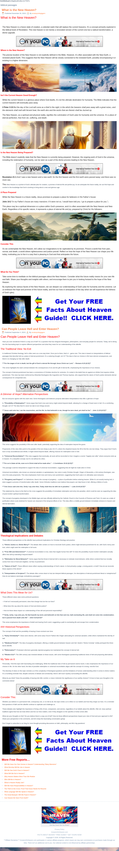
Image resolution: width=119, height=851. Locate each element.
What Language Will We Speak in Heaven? (19, 792)
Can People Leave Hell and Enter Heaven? (30, 329)
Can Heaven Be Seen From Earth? (16, 798)
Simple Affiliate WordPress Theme (67, 849)
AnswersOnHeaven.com (59, 832)
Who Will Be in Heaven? (12, 779)
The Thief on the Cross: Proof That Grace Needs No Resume (25, 789)
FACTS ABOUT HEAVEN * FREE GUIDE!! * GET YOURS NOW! (59, 835)
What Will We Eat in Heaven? (14, 773)
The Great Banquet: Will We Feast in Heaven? (20, 795)
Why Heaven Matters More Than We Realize (19, 776)
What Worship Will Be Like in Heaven (17, 767)
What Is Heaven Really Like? (14, 782)
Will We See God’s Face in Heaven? (16, 770)
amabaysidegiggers (38, 13)
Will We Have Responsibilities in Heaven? (18, 786)
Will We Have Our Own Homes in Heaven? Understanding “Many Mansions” (30, 764)
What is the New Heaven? (19, 10)
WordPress (52, 849)
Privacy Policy (59, 829)
